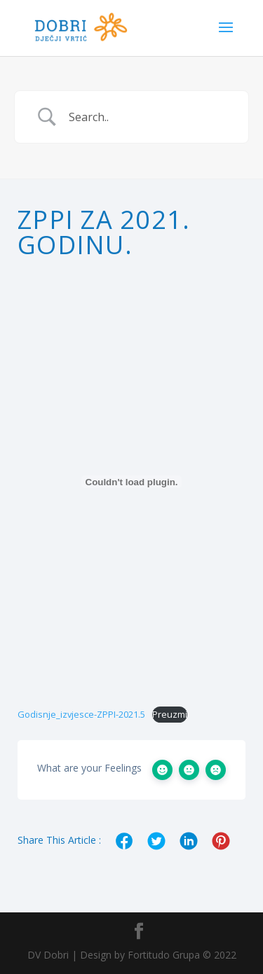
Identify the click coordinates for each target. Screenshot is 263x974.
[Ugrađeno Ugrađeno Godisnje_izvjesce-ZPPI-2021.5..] (131, 482)
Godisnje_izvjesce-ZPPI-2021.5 (81, 714)
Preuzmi (169, 714)
